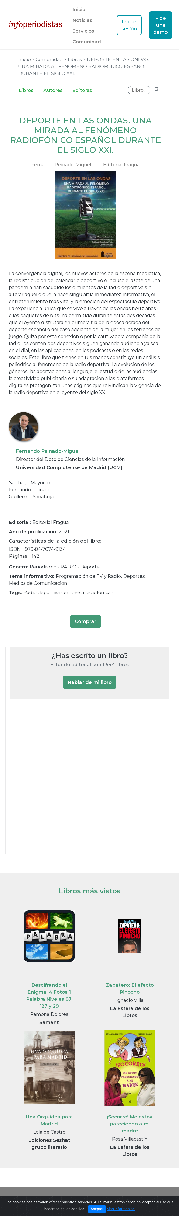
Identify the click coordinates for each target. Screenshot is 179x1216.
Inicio (78, 9)
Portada (29, 1199)
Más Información (121, 1214)
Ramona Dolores (49, 1014)
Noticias (82, 20)
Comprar (85, 621)
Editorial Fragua (121, 164)
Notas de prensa (109, 1199)
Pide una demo (160, 25)
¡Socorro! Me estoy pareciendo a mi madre (129, 1124)
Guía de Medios (76, 1199)
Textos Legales (143, 1199)
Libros (29, 89)
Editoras (82, 90)
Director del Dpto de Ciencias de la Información (70, 459)
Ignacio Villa (130, 1000)
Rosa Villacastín (130, 1139)
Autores (56, 89)
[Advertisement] (45, 783)
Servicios (83, 31)
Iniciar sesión (129, 25)
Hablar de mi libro (90, 682)
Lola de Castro (49, 1132)
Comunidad (86, 42)
